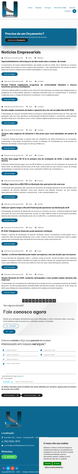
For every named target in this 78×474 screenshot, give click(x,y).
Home (30, 8)
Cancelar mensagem (32, 395)
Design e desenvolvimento (31, 472)
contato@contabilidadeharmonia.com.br (19, 445)
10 (54, 301)
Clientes (72, 8)
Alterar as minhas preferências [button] (54, 467)
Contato (67, 11)
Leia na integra (9, 74)
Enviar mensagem (11, 395)
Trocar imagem (6, 378)
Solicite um (16, 40)
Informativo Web (60, 8)
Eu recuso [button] (57, 463)
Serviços (48, 8)
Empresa (38, 8)
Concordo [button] (48, 463)
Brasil (30, 58)
